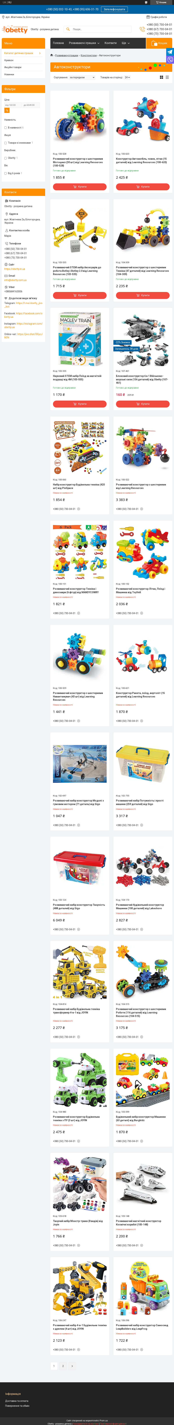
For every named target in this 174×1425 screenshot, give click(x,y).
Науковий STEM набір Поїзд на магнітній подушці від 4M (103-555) (77, 378)
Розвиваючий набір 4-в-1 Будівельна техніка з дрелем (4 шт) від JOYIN (80, 1327)
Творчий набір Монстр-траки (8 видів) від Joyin (78, 1223)
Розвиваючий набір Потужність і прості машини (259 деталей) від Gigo (140, 802)
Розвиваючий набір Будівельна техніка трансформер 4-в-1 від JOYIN (76, 1011)
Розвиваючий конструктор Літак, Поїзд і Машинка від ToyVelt (140, 590)
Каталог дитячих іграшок (18, 53)
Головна (58, 43)
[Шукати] (68, 29)
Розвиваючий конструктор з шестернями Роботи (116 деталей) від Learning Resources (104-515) (141, 1012)
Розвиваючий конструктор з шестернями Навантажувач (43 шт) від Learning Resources (78, 696)
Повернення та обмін (17, 1405)
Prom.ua (104, 1420)
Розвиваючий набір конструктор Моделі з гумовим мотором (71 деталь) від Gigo (78, 802)
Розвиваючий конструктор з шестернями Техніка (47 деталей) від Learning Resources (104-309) (142, 271)
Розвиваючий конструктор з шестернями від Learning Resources (141, 486)
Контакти (111, 43)
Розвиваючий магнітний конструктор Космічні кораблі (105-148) (138, 1223)
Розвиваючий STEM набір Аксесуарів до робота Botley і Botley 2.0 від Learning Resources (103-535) (77, 271)
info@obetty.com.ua (15, 280)
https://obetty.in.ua (14, 269)
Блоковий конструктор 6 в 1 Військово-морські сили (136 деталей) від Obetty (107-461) (142, 379)
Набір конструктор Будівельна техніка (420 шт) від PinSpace (79, 486)
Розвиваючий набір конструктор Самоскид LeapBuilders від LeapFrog (142, 1327)
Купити (82, 186)
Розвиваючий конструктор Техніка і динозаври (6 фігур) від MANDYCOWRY (76, 590)
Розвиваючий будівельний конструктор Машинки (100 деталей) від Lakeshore (140, 906)
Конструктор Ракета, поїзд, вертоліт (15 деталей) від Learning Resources (140, 695)
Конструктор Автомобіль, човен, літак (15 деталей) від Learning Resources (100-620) (141, 160)
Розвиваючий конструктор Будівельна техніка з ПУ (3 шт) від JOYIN (76, 1118)
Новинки (9, 74)
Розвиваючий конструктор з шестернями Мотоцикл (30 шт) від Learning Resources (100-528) (78, 162)
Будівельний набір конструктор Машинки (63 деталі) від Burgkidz (141, 1118)
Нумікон (8, 60)
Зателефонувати (114, 9)
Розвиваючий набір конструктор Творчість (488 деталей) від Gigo (79, 906)
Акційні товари (12, 67)
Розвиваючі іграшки (82, 43)
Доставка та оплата (16, 1401)
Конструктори (89, 55)
